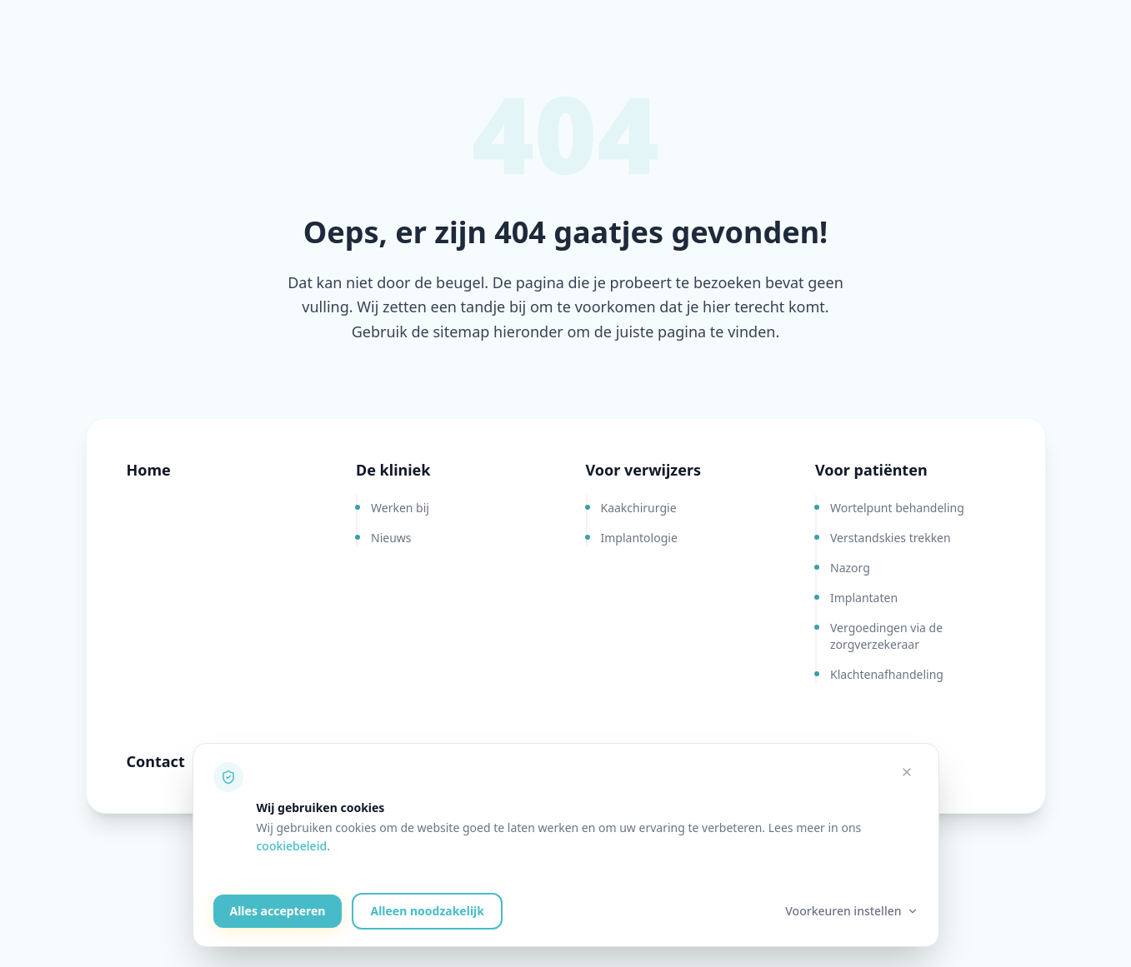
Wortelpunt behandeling (897, 508)
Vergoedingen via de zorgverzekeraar (886, 636)
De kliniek (393, 470)
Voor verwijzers (644, 470)
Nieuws (391, 538)
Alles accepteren (278, 911)
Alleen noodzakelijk (426, 911)
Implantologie (639, 538)
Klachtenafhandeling (886, 674)
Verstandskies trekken (890, 538)
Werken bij (400, 508)
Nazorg (850, 568)
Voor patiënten (871, 470)
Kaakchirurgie (639, 508)
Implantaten (864, 598)
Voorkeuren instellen (851, 911)
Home (149, 470)
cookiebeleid (292, 846)
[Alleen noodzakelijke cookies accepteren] (906, 772)
